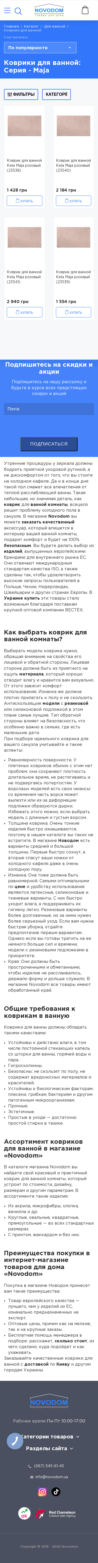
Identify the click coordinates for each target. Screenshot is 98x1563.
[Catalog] (7, 11)
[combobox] (40, 47)
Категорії (56, 94)
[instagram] (42, 1492)
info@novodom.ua (49, 1477)
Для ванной (55, 26)
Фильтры (21, 94)
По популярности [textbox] (28, 48)
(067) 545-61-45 (49, 1466)
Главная (11, 26)
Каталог (31, 26)
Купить (27, 201)
